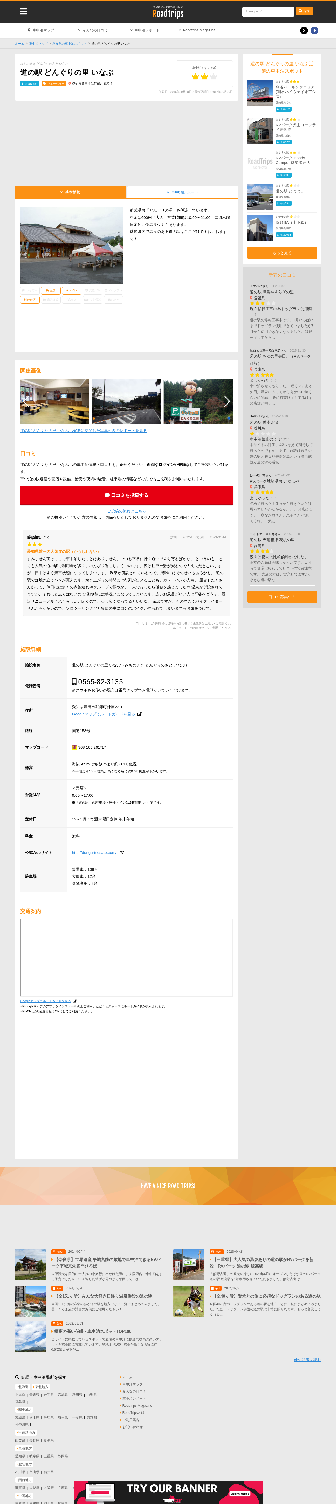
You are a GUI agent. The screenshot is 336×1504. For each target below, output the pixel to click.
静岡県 (63, 1455)
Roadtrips (168, 14)
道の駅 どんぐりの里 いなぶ (168, 7)
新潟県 (49, 1439)
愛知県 (20, 1455)
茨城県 (20, 1416)
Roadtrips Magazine (199, 30)
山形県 (92, 1393)
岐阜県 (34, 1455)
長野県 (34, 1439)
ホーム (19, 43)
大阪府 (49, 1486)
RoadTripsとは (133, 1411)
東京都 (92, 1416)
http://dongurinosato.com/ (95, 852)
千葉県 (77, 1416)
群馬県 (49, 1416)
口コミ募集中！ (282, 597)
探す (307, 11)
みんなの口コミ (95, 30)
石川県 (20, 1470)
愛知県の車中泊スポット (69, 43)
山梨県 (20, 1439)
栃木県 (34, 1416)
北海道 (20, 1393)
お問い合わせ (132, 1426)
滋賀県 (20, 1486)
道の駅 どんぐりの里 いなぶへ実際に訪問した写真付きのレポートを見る (83, 430)
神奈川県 (22, 1423)
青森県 (34, 1393)
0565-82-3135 (100, 682)
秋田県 (77, 1393)
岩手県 (49, 1393)
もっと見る (282, 252)
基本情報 (72, 192)
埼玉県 (63, 1416)
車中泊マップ (43, 30)
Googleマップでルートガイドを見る (103, 714)
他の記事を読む (307, 1358)
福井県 (49, 1470)
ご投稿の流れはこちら (126, 511)
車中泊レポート (147, 30)
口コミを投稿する (129, 495)
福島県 (20, 1400)
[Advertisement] (126, 142)
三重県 (49, 1455)
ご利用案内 (130, 1418)
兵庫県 (63, 1486)
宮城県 (63, 1393)
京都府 (34, 1486)
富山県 (34, 1470)
